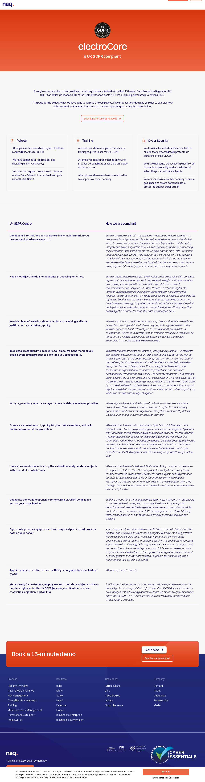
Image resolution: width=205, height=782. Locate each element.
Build (59, 685)
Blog (107, 690)
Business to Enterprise (69, 714)
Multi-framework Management (25, 710)
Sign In (196, 4)
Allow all (166, 772)
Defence (61, 705)
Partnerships (161, 700)
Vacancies (160, 695)
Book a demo (178, 4)
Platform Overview (18, 685)
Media (157, 705)
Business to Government (70, 719)
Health (60, 700)
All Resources (113, 685)
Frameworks (15, 719)
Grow (59, 690)
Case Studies (112, 695)
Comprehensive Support (21, 714)
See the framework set (157, 658)
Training (12, 705)
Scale (59, 695)
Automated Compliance (21, 690)
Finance (61, 710)
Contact (158, 685)
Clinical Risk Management (22, 700)
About (157, 690)
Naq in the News (114, 705)
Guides (109, 700)
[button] (102, 118)
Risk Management (18, 695)
